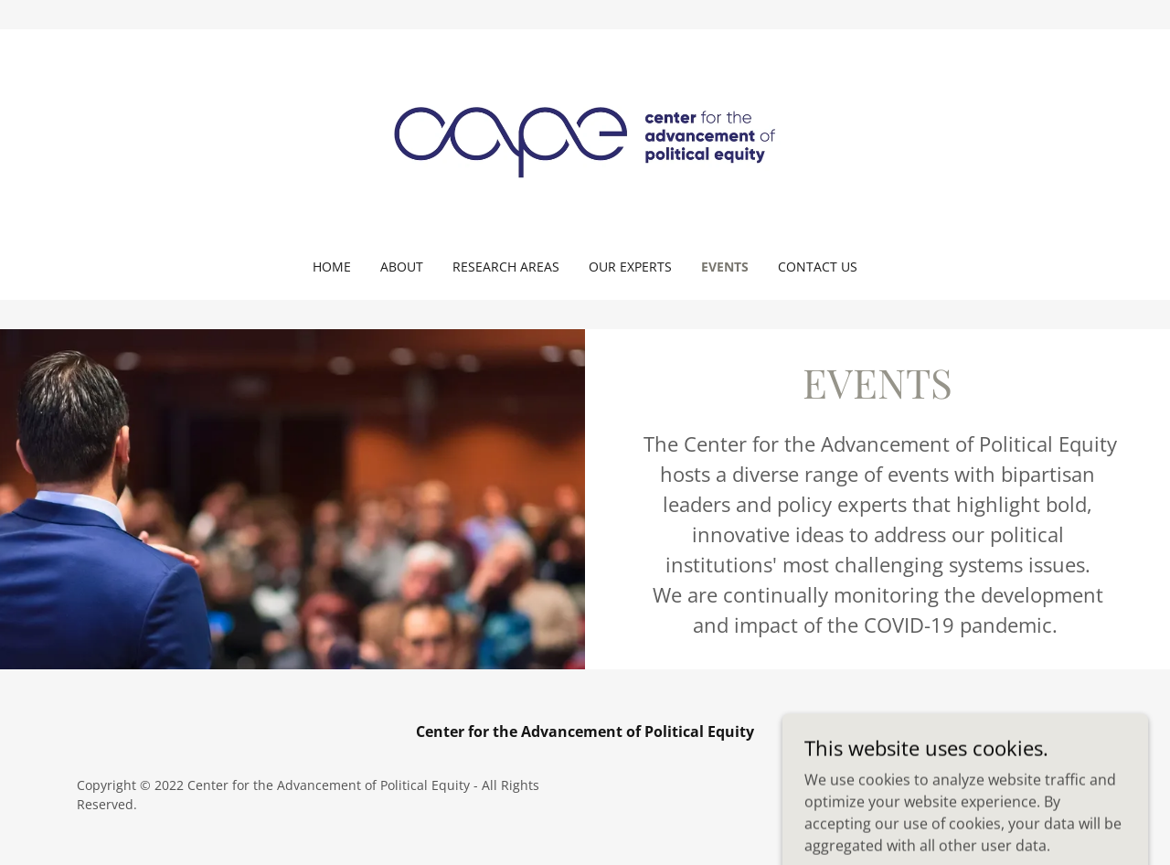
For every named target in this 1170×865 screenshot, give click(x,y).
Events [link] (725, 266)
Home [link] (332, 266)
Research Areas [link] (505, 266)
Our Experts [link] (630, 266)
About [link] (401, 266)
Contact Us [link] (817, 266)
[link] (585, 141)
